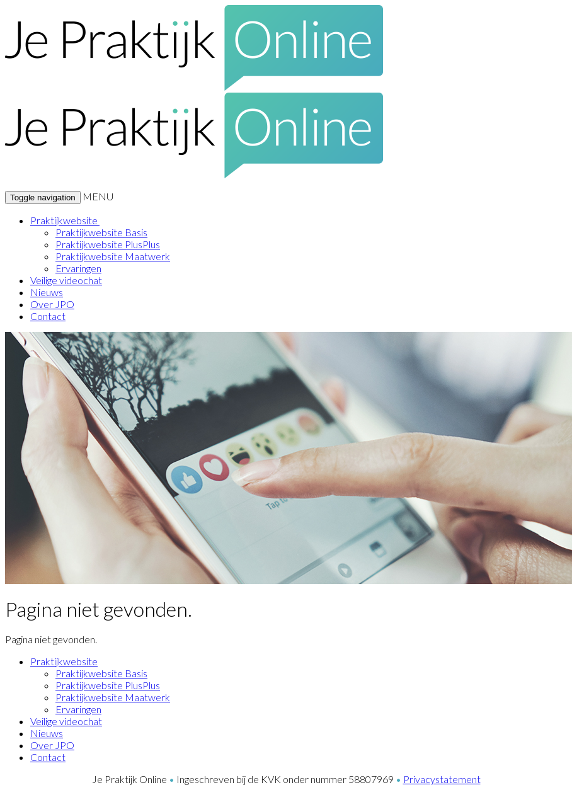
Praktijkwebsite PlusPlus (107, 244)
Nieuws (46, 292)
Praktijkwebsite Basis (101, 232)
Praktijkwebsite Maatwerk (112, 256)
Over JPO (52, 304)
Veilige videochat (66, 280)
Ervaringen (78, 268)
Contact (48, 316)
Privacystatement (442, 779)
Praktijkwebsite (65, 220)
